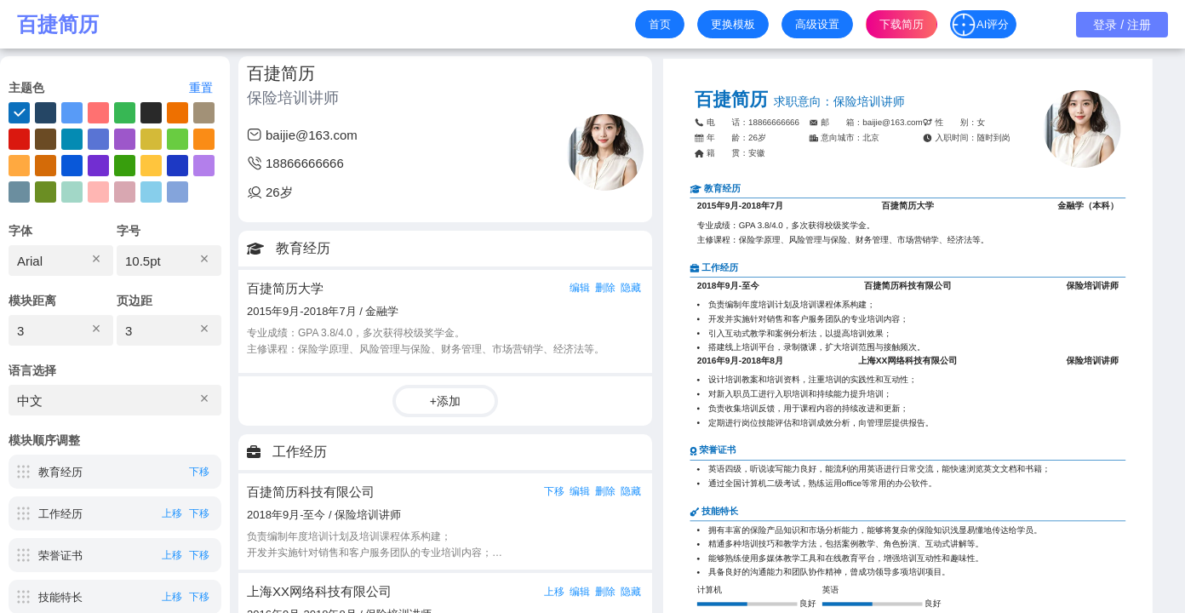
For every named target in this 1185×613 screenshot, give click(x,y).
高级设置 (817, 24)
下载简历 (901, 24)
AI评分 (980, 24)
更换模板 (733, 24)
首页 (660, 24)
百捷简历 (58, 24)
